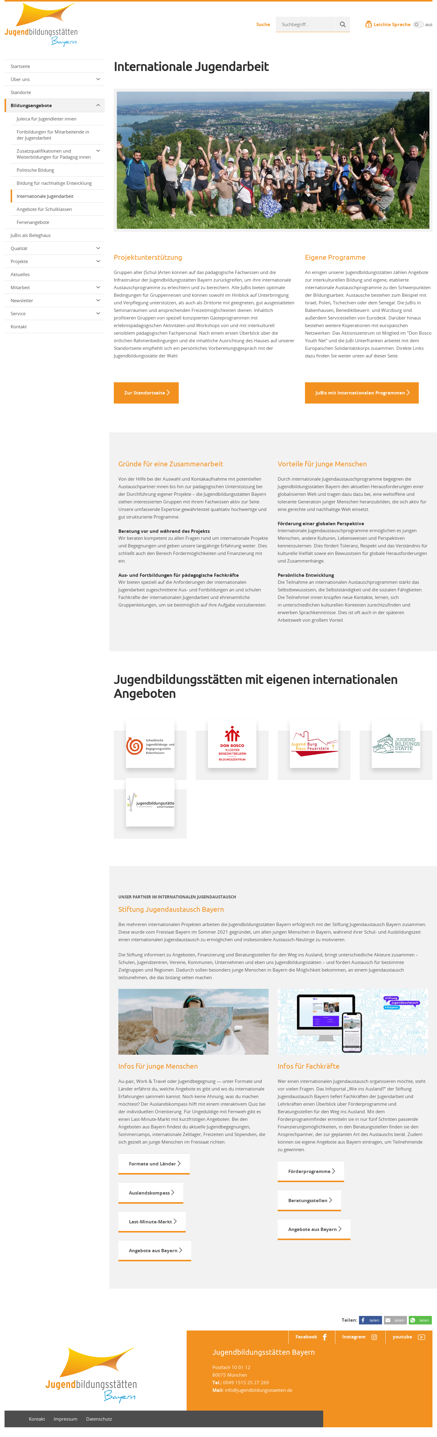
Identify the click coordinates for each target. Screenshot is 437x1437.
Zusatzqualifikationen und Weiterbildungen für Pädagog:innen (58, 154)
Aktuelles (20, 274)
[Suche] (342, 24)
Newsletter (55, 300)
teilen (374, 1329)
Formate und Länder (152, 1166)
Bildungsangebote (55, 105)
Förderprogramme (309, 1174)
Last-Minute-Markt (150, 1228)
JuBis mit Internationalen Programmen (360, 394)
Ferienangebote (33, 222)
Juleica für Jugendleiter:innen (46, 119)
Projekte (55, 261)
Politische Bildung (35, 170)
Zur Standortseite (144, 394)
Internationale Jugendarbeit (45, 196)
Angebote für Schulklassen (44, 209)
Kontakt (19, 326)
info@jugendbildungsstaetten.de (258, 1400)
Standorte (21, 92)
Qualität (55, 248)
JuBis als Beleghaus (31, 235)
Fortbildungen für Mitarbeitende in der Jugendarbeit (53, 135)
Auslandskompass (149, 1197)
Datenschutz (99, 1428)
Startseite (20, 66)
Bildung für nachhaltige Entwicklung (54, 183)
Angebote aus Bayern (153, 1258)
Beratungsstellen (307, 1205)
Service (55, 313)
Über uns (55, 79)
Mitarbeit (55, 287)
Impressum (65, 1428)
